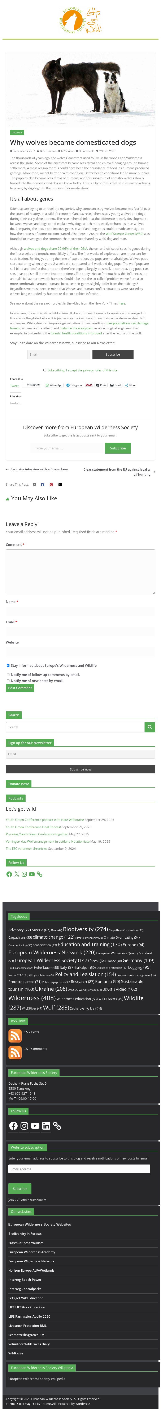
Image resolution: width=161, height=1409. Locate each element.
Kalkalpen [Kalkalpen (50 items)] (85, 967)
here (122, 303)
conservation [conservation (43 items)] (45, 945)
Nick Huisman (48, 151)
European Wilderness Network (31, 1261)
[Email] (80, 754)
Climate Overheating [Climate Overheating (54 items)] (122, 937)
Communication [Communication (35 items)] (20, 945)
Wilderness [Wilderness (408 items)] (32, 998)
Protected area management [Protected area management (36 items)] (136, 975)
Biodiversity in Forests (25, 1233)
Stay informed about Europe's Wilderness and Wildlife (52, 665)
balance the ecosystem (77, 328)
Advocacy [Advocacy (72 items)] (19, 929)
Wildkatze (15, 1353)
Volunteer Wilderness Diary (29, 1344)
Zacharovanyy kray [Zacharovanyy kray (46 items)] (86, 1008)
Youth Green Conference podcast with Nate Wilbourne (45, 820)
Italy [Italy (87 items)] (67, 967)
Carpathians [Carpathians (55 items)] (20, 937)
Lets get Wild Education (26, 1298)
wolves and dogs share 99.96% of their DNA (55, 248)
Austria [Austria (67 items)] (41, 929)
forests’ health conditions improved (76, 333)
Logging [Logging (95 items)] (139, 967)
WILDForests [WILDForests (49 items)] (111, 999)
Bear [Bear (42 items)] (56, 930)
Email (11, 622)
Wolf (111, 151)
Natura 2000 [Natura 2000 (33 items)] (18, 975)
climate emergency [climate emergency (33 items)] (89, 937)
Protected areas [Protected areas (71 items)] (25, 981)
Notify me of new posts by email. (37, 680)
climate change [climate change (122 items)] (53, 937)
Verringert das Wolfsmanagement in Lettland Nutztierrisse (48, 841)
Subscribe (118, 448)
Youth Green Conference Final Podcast (33, 827)
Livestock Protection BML (27, 1325)
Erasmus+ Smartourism (25, 1243)
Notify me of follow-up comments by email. (45, 674)
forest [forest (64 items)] (98, 961)
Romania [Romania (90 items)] (107, 981)
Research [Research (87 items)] (82, 981)
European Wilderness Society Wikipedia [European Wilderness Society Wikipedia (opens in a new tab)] (36, 1379)
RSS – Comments (27, 1049)
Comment (15, 544)
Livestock (17, 132)
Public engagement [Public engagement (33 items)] (56, 982)
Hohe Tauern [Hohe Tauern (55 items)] (46, 967)
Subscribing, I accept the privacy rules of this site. (83, 370)
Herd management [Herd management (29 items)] (20, 967)
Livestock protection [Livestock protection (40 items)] (111, 968)
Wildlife (103, 151)
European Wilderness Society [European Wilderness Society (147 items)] (52, 960)
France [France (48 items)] (114, 961)
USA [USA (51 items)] (109, 989)
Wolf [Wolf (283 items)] (56, 1007)
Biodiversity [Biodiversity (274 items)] (85, 929)
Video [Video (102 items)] (126, 989)
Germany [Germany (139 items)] (138, 960)
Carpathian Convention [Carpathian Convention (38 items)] (126, 930)
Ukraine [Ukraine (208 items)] (51, 988)
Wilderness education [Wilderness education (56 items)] (77, 999)
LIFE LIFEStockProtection (26, 1307)
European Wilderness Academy (31, 1252)
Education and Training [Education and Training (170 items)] (90, 944)
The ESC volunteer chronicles (26, 848)
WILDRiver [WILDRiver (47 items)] (32, 1008)
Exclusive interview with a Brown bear (37, 469)
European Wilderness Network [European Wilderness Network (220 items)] (51, 952)
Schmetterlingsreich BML (27, 1335)
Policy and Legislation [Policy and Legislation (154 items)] (85, 974)
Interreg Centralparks (24, 1289)
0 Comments (85, 151)
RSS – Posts (23, 1032)
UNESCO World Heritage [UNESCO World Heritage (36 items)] (85, 990)
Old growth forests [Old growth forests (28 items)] (41, 975)
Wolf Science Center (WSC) (125, 234)
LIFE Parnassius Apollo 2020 (29, 1316)
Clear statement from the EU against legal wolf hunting (119, 471)
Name (12, 601)
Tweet (14, 385)
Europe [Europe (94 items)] (133, 944)
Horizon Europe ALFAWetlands (31, 1270)
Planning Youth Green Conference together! (37, 834)
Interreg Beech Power (24, 1279)
